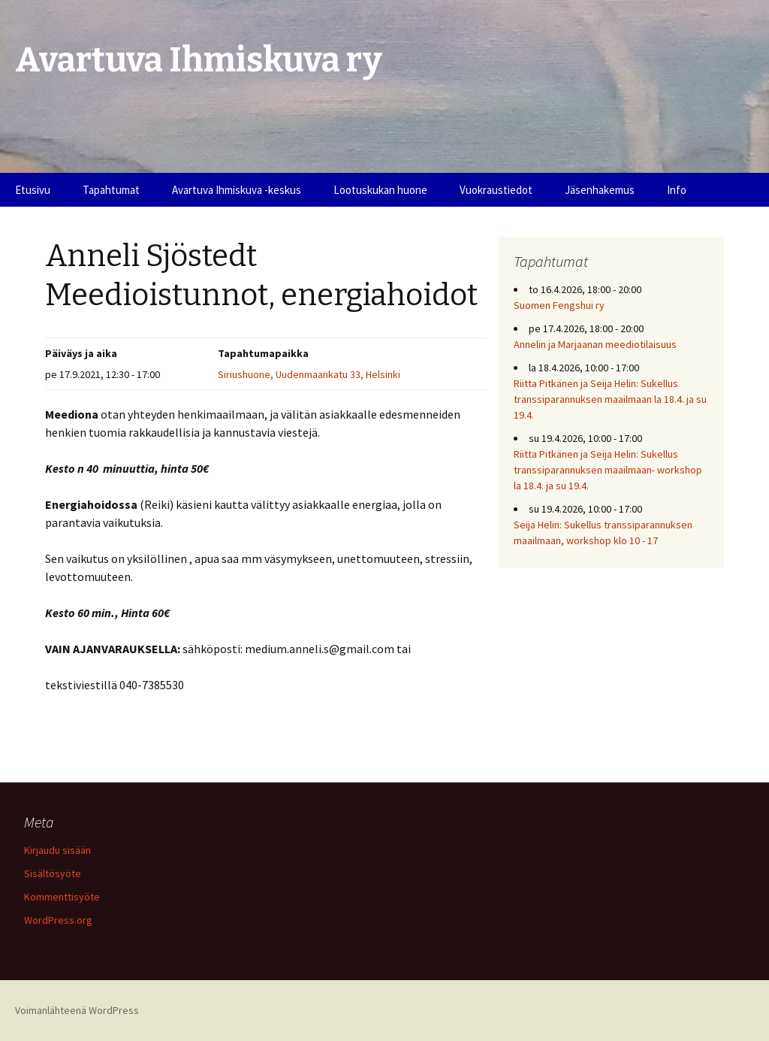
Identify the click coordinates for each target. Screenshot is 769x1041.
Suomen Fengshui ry (559, 305)
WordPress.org (58, 920)
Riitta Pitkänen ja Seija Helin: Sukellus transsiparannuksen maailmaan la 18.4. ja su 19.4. (610, 399)
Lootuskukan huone (380, 190)
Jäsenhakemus (600, 190)
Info (676, 190)
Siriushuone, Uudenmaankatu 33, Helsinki (309, 374)
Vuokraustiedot (496, 190)
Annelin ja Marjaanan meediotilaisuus (595, 344)
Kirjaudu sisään (57, 850)
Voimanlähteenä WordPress (77, 1010)
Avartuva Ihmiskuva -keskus (236, 190)
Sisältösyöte (52, 873)
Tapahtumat (111, 190)
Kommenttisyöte (62, 896)
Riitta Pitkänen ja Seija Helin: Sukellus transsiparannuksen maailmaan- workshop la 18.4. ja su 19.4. (608, 469)
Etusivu (32, 190)
